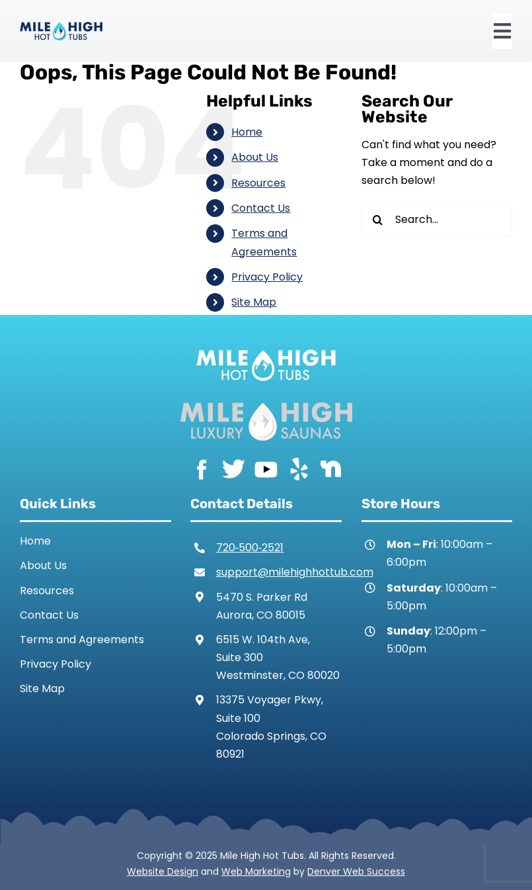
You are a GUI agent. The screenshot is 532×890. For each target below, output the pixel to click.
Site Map (253, 302)
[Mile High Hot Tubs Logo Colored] (61, 26)
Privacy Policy (267, 277)
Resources (258, 183)
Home (246, 132)
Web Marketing (256, 871)
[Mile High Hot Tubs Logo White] (266, 346)
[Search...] (436, 219)
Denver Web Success (356, 871)
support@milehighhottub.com (294, 572)
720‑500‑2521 (250, 547)
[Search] (378, 219)
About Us (254, 157)
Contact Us (260, 208)
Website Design (162, 871)
